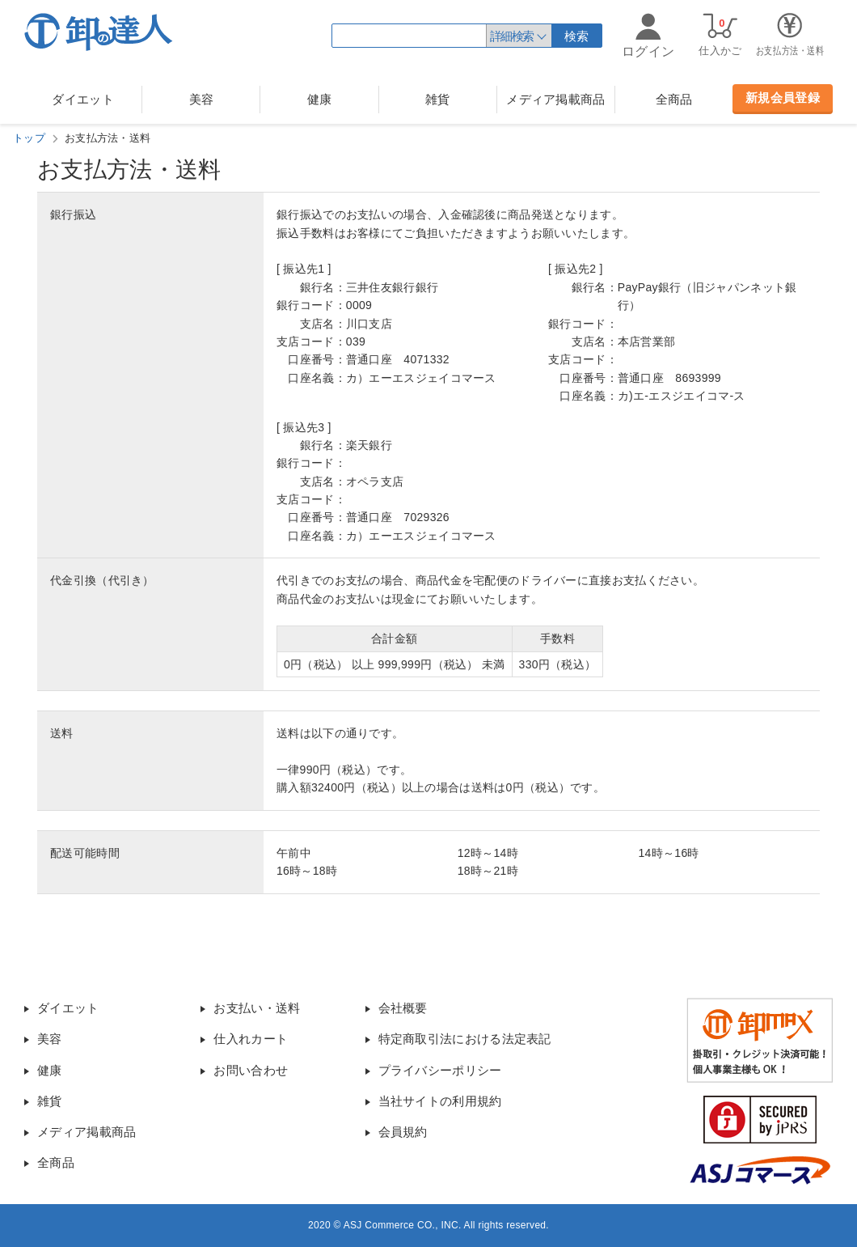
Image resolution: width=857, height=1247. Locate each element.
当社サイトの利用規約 (440, 1101)
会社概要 (403, 1008)
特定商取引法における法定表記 (464, 1039)
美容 (201, 99)
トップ (29, 138)
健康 (319, 99)
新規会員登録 (782, 97)
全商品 (674, 99)
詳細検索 (512, 36)
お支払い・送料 (256, 1008)
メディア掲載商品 (555, 99)
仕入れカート (250, 1039)
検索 (576, 36)
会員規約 (403, 1132)
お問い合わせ (250, 1070)
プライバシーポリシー (440, 1070)
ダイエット (83, 99)
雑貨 (437, 99)
